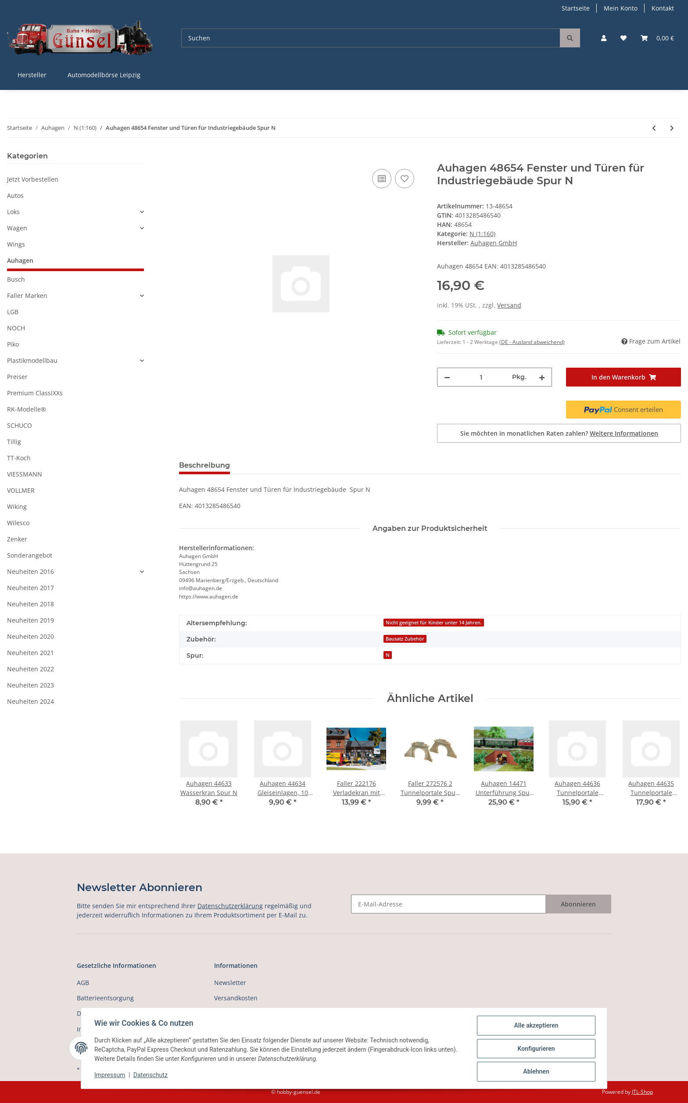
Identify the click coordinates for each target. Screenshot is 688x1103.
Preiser (17, 376)
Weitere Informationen (624, 433)
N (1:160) (482, 233)
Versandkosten (236, 998)
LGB (12, 312)
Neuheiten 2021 (30, 652)
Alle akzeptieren (535, 1026)
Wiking (17, 506)
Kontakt (663, 8)
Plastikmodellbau (32, 360)
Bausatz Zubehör (405, 639)
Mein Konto (621, 8)
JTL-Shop (642, 1092)
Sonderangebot (29, 555)
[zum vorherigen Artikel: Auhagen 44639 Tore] (654, 127)
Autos (15, 195)
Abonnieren (578, 904)
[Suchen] (370, 38)
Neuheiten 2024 (30, 701)
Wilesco (18, 523)
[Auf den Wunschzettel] (404, 178)
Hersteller (32, 75)
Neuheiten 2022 (30, 669)
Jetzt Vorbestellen (32, 179)
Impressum (110, 1075)
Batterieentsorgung (105, 998)
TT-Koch (19, 458)
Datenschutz (151, 1075)
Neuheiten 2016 (30, 571)
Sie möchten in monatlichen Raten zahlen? (559, 433)
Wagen (17, 228)
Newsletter (230, 982)
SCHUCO (19, 425)
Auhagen (20, 260)
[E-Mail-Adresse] (448, 904)
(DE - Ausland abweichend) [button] (532, 342)
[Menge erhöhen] (542, 377)
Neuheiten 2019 (30, 620)
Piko (13, 344)
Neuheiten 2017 (30, 588)
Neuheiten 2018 (30, 604)
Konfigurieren (535, 1049)
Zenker (17, 539)
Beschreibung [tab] (204, 465)
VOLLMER (21, 490)
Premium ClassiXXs (35, 393)
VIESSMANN (24, 474)
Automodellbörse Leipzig (104, 75)
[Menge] (481, 377)
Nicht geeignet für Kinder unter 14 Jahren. (434, 623)
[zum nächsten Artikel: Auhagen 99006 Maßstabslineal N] (672, 127)
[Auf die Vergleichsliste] (381, 178)
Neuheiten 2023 (30, 685)
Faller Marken (27, 295)
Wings (16, 244)
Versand (509, 305)
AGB (83, 982)
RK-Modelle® (26, 409)
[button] (603, 38)
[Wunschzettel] (623, 38)
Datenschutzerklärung (230, 906)
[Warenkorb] (657, 38)
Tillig (14, 441)
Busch (16, 279)
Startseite (576, 8)
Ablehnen (535, 1071)
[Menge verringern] (447, 377)
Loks (13, 212)
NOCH (16, 328)
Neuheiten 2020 (30, 636)
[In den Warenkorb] (186, 157)
